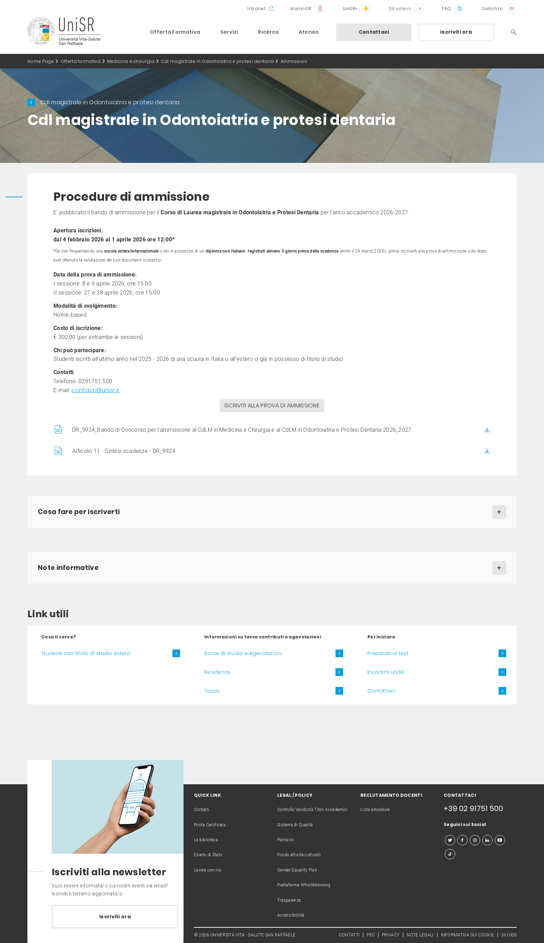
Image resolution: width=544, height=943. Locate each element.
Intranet (256, 8)
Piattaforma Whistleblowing (304, 885)
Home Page (40, 61)
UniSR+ (350, 8)
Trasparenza (289, 900)
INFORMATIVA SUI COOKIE (467, 935)
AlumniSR (300, 8)
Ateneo (309, 31)
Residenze (217, 672)
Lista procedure (375, 809)
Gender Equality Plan (297, 870)
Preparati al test (387, 653)
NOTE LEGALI (420, 935)
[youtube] (500, 840)
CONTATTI (349, 935)
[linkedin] (487, 840)
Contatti (201, 809)
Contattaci (374, 31)
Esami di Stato (208, 854)
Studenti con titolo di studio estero (85, 653)
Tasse (212, 690)
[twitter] (450, 840)
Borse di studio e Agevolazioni (243, 653)
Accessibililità (291, 915)
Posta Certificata (210, 824)
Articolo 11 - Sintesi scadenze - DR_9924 (123, 451)
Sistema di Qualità (295, 824)
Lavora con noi (207, 870)
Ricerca (268, 31)
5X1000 (509, 935)
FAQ (446, 8)
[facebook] (462, 840)
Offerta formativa (81, 61)
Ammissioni (294, 61)
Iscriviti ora (456, 31)
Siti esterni (400, 8)
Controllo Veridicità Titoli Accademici (312, 809)
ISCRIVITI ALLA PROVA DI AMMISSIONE (272, 406)
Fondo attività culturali (299, 854)
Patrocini (285, 839)
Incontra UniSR (385, 672)
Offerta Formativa (175, 31)
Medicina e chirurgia (130, 61)
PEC (371, 935)
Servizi (229, 31)
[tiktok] (450, 854)
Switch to (492, 8)
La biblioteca (206, 839)
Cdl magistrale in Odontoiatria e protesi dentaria (217, 61)
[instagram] (475, 840)
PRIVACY (390, 935)
